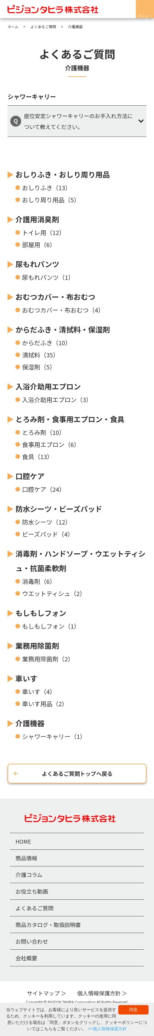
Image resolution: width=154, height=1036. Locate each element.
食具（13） (37, 456)
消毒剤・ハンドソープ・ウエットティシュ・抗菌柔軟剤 (80, 560)
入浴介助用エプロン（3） (57, 399)
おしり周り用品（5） (51, 199)
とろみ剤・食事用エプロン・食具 (69, 419)
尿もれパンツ (37, 264)
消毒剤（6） (39, 581)
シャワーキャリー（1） (54, 736)
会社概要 (26, 958)
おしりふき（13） (46, 187)
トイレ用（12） (43, 232)
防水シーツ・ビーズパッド (58, 508)
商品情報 (26, 858)
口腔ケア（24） (43, 489)
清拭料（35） (40, 354)
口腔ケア (29, 476)
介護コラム (28, 875)
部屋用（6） (39, 244)
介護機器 (29, 723)
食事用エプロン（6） (51, 444)
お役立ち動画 (31, 891)
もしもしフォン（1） (51, 626)
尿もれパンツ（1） (48, 277)
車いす (26, 678)
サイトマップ (43, 993)
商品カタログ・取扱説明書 (48, 924)
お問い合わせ (31, 941)
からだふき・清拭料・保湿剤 (62, 329)
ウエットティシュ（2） (54, 593)
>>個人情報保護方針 (107, 1028)
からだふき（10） (46, 342)
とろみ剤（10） (43, 432)
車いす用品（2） (45, 703)
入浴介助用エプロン (48, 386)
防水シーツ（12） (46, 522)
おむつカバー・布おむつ (55, 296)
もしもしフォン (40, 612)
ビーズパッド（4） (48, 534)
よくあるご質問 (34, 908)
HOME (23, 841)
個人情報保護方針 (99, 993)
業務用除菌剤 (37, 645)
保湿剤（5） (39, 366)
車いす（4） (39, 691)
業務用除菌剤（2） (48, 658)
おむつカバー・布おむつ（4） (63, 310)
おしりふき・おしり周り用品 (62, 174)
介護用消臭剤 (37, 219)
